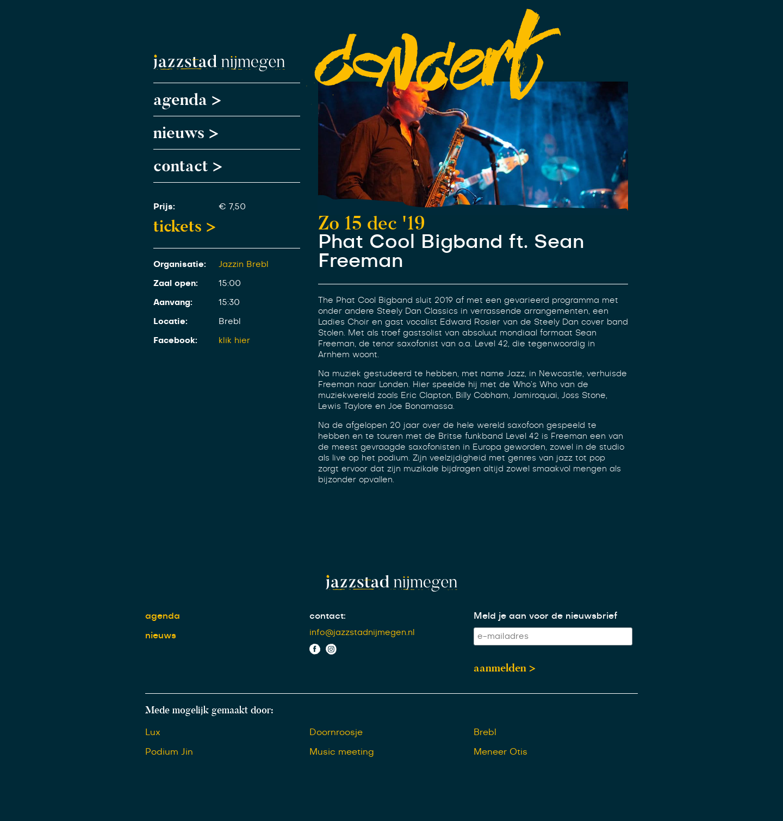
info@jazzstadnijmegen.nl (362, 633)
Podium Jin (169, 752)
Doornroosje (336, 732)
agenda (162, 616)
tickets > (184, 226)
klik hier (234, 341)
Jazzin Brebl (244, 264)
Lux (152, 732)
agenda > (187, 99)
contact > (187, 166)
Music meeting (341, 752)
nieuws (160, 635)
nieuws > (186, 133)
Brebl (485, 732)
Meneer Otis (500, 752)
